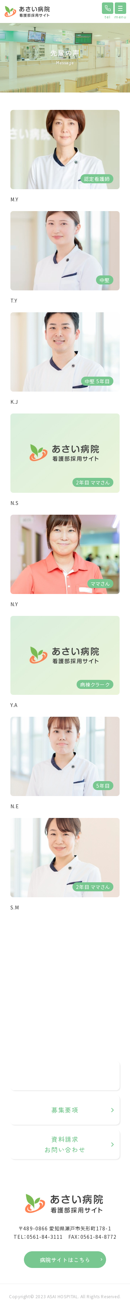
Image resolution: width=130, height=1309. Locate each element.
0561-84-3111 (73, 1079)
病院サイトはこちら (65, 1259)
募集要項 (65, 1109)
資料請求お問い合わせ (65, 1144)
